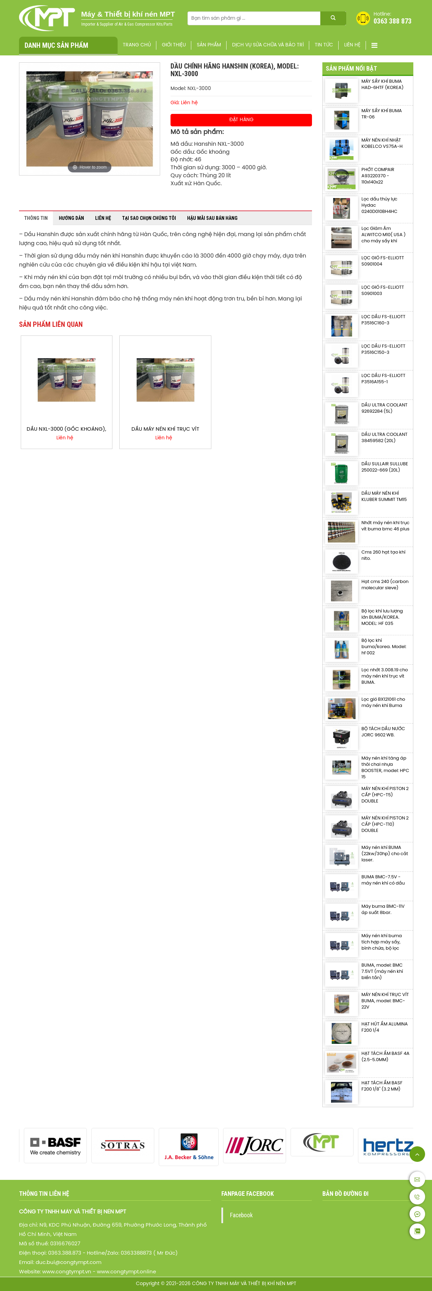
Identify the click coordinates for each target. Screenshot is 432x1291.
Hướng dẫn (71, 218)
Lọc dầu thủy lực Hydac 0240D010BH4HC (379, 205)
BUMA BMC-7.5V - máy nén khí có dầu (383, 880)
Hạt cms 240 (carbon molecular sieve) (384, 585)
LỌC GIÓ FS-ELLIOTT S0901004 (382, 261)
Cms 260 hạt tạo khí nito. (383, 555)
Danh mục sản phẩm (56, 45)
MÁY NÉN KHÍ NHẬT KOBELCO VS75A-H (382, 143)
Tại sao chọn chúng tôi (149, 218)
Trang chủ (137, 45)
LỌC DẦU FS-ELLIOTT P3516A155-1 (383, 379)
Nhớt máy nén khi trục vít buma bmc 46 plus (385, 526)
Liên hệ (352, 45)
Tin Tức (324, 45)
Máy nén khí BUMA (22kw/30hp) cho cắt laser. (384, 853)
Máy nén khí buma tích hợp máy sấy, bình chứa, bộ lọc (381, 942)
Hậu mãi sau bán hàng (212, 218)
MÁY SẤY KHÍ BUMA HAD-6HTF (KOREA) (382, 84)
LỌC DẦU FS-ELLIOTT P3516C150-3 (383, 349)
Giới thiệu (174, 45)
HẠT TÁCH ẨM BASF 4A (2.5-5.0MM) (385, 1056)
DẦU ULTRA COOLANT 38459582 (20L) (384, 437)
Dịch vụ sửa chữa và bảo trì (268, 45)
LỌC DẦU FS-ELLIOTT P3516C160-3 (383, 320)
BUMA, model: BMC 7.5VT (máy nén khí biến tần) (382, 971)
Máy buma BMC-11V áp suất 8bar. (383, 909)
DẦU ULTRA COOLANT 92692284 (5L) (384, 408)
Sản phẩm (209, 45)
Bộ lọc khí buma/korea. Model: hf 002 (383, 646)
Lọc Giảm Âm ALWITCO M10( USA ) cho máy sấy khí (383, 234)
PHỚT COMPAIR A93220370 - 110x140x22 (377, 176)
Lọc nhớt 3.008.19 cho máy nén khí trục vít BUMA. (384, 676)
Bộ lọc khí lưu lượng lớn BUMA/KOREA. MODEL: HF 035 (382, 617)
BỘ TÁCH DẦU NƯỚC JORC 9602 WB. (383, 732)
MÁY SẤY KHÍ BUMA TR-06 (381, 114)
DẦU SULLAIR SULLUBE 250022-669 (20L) (384, 467)
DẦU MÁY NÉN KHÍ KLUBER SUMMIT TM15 (384, 496)
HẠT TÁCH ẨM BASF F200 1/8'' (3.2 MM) (382, 1086)
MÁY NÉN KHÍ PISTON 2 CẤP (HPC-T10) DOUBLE (384, 824)
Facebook (241, 1215)
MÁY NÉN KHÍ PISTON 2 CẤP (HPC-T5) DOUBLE (384, 795)
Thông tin (36, 218)
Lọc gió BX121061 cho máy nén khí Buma (383, 702)
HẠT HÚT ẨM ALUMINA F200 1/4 (384, 1027)
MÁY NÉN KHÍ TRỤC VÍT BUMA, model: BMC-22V (385, 1001)
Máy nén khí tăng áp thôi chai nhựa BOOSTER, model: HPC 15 (385, 768)
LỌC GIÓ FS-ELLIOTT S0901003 (382, 290)
